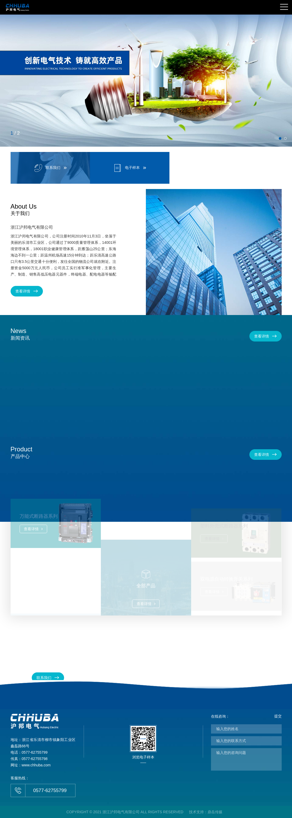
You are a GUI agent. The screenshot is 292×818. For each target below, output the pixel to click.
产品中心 (22, 452)
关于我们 (24, 209)
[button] (280, 138)
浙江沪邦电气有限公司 (32, 227)
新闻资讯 (20, 333)
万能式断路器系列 (39, 533)
